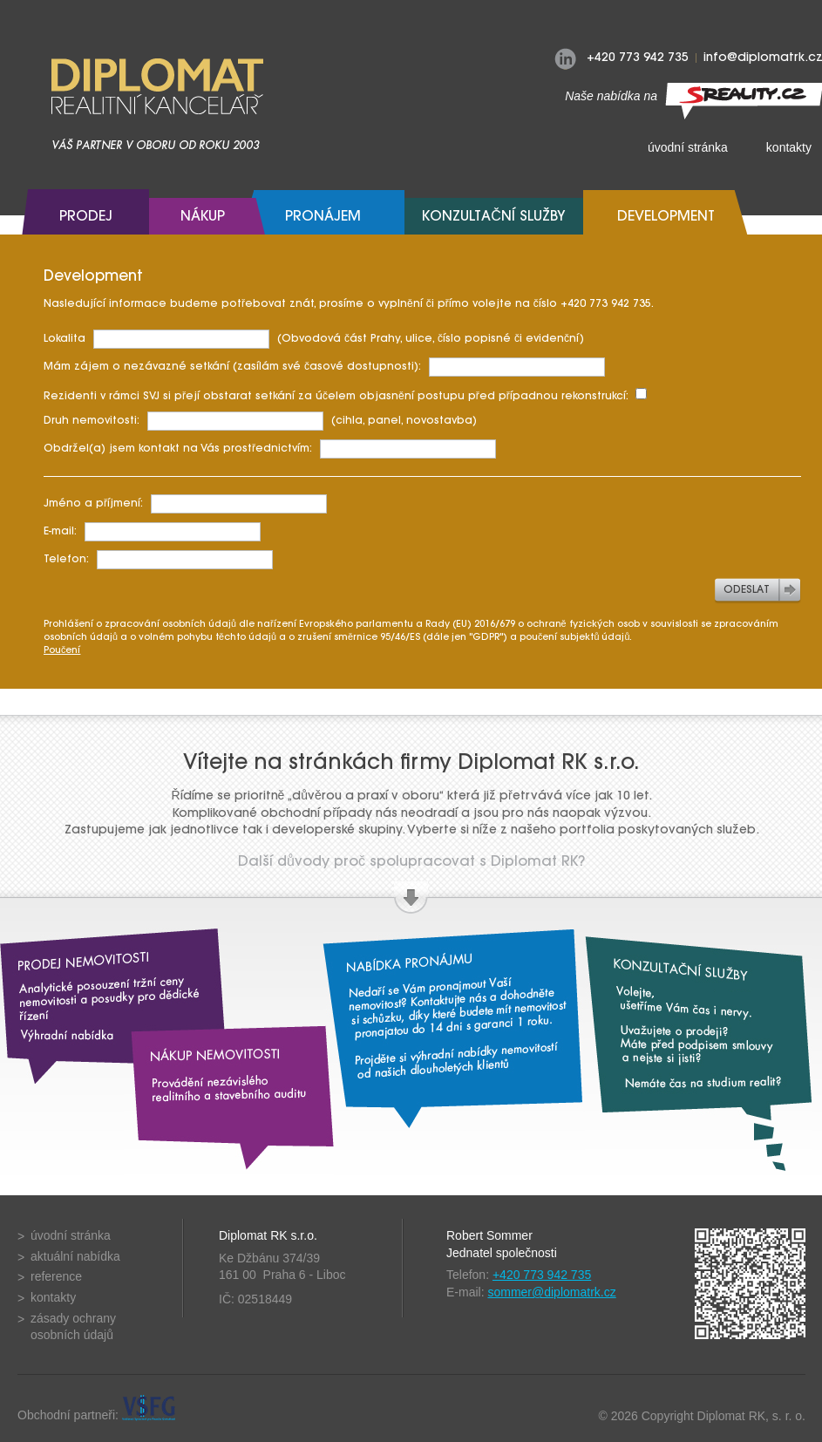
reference (56, 1276)
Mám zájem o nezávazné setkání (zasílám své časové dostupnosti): (324, 367)
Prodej (85, 217)
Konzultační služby (494, 217)
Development (666, 217)
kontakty (53, 1297)
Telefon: (158, 559)
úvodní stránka (688, 147)
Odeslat (746, 590)
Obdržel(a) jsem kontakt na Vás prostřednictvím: (270, 449)
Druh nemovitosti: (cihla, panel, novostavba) (260, 421)
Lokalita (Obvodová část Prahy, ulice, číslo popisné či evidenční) (314, 339)
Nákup (202, 217)
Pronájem (323, 217)
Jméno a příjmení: (185, 504)
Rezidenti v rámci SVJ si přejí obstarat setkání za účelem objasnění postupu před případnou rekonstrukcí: (345, 395)
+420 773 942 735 (542, 1275)
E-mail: (152, 531)
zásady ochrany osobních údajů (73, 1327)
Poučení (62, 651)
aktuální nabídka (75, 1256)
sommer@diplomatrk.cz (551, 1292)
